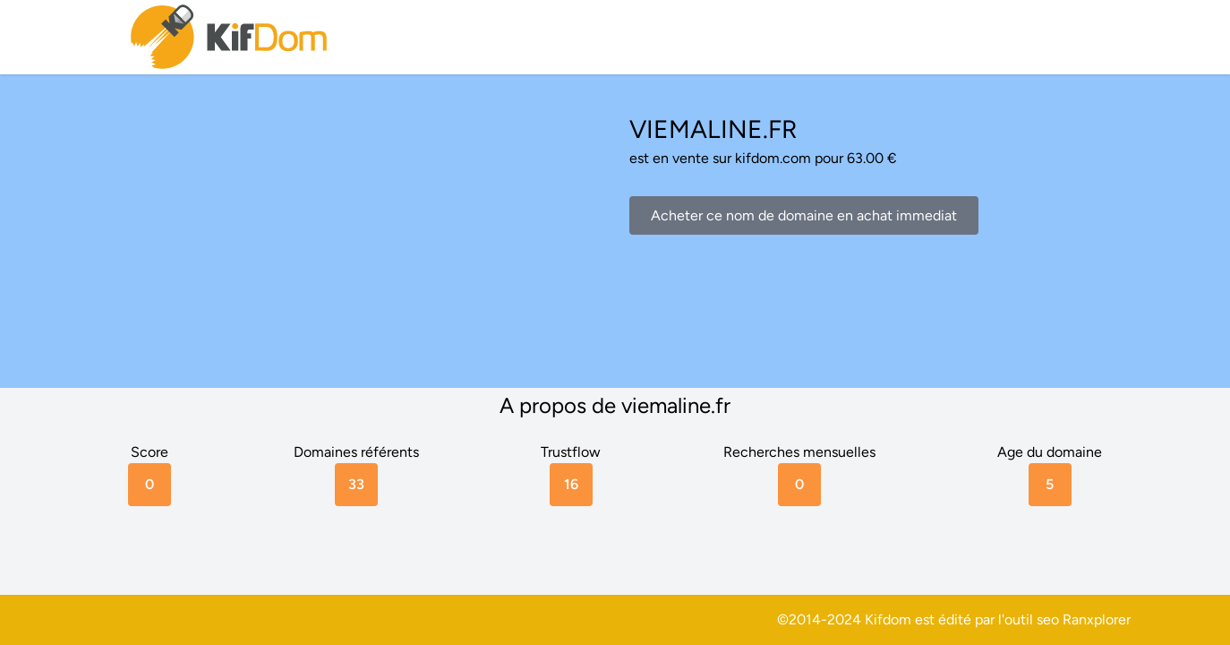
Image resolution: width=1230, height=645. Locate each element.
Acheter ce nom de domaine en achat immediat (804, 215)
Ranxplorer (1097, 619)
